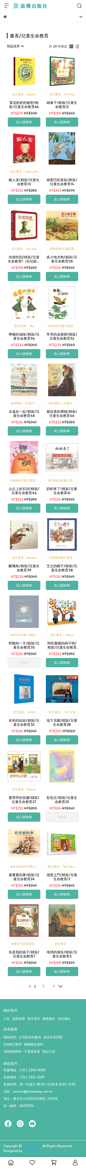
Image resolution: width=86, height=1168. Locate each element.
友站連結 (64, 1018)
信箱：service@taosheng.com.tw (28, 1091)
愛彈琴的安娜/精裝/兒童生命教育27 (24, 799)
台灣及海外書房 (30, 1037)
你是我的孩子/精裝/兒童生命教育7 (24, 954)
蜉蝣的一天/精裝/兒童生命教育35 (24, 645)
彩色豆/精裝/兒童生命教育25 (62, 799)
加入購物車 (24, 122)
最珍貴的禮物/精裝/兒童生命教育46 (62, 413)
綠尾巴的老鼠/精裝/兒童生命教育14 (62, 182)
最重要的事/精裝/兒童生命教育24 (24, 877)
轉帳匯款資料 (33, 1044)
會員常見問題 (53, 1037)
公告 (6, 1018)
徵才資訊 (33, 1018)
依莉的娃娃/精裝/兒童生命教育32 (24, 722)
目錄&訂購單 (12, 1044)
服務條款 (48, 1018)
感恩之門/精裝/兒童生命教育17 (62, 877)
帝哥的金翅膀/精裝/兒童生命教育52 (62, 336)
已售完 (24, 662)
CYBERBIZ (30, 1150)
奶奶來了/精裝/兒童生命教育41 (62, 491)
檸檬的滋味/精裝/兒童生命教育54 (24, 336)
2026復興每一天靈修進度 (21, 1051)
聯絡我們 (9, 1037)
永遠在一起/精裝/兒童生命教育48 (24, 413)
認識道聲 (18, 1018)
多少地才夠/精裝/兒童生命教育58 (62, 259)
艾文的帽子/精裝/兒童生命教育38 (62, 568)
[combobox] (15, 46)
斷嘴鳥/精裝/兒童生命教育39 (24, 568)
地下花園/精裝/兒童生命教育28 (62, 722)
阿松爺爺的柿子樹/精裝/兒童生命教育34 (62, 645)
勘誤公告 (48, 1051)
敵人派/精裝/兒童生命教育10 (24, 182)
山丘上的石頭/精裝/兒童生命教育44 (24, 491)
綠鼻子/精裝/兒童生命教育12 (62, 104)
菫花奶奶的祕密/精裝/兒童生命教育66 (24, 104)
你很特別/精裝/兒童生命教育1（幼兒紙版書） (24, 259)
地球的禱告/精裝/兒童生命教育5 (62, 954)
